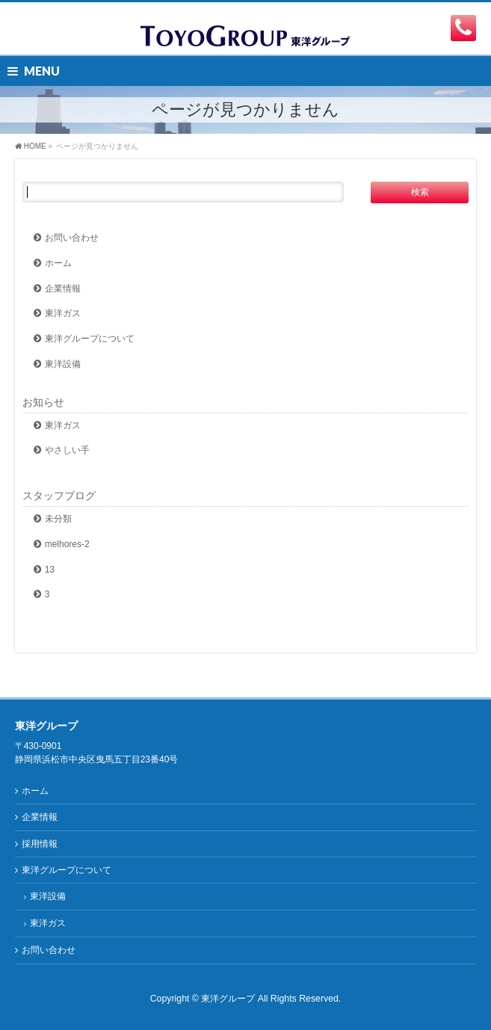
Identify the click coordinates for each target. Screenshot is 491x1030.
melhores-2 (67, 544)
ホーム (58, 263)
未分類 (58, 519)
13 (50, 569)
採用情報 (40, 844)
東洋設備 (63, 364)
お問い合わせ (72, 237)
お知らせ (43, 402)
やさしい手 (67, 450)
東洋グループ (228, 998)
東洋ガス (63, 313)
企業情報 (63, 288)
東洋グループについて (90, 338)
